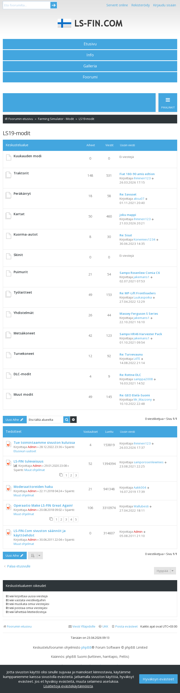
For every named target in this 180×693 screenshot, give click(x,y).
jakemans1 (142, 277)
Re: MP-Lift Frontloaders (138, 293)
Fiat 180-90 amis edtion (137, 174)
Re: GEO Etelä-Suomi (135, 395)
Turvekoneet (24, 353)
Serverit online (117, 5)
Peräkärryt (22, 193)
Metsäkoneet (24, 333)
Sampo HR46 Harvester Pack (141, 334)
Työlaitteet (23, 292)
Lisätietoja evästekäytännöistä (68, 686)
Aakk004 (140, 487)
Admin (32, 447)
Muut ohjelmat (34, 470)
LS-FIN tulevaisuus (28, 461)
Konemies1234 (144, 239)
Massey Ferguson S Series (139, 313)
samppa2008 (143, 379)
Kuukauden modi (27, 156)
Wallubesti (141, 506)
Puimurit (21, 272)
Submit (53, 5)
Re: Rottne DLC (130, 375)
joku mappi (128, 215)
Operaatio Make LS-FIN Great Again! (43, 505)
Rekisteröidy (140, 5)
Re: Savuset (128, 194)
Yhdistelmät (24, 312)
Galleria (90, 66)
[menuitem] (124, 626)
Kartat (19, 214)
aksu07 (139, 198)
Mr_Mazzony (143, 399)
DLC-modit (22, 374)
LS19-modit (16, 133)
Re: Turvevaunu (131, 354)
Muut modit (23, 394)
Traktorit (21, 173)
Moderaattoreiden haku (33, 486)
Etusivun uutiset (25, 451)
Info (90, 54)
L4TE (137, 358)
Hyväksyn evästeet (158, 679)
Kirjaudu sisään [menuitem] (164, 5)
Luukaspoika (143, 297)
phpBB (86, 647)
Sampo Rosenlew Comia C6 (140, 273)
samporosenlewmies (149, 462)
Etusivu (90, 43)
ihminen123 (142, 178)
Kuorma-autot (26, 234)
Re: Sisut (126, 235)
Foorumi (90, 77)
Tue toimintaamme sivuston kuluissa (44, 442)
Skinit (18, 255)
